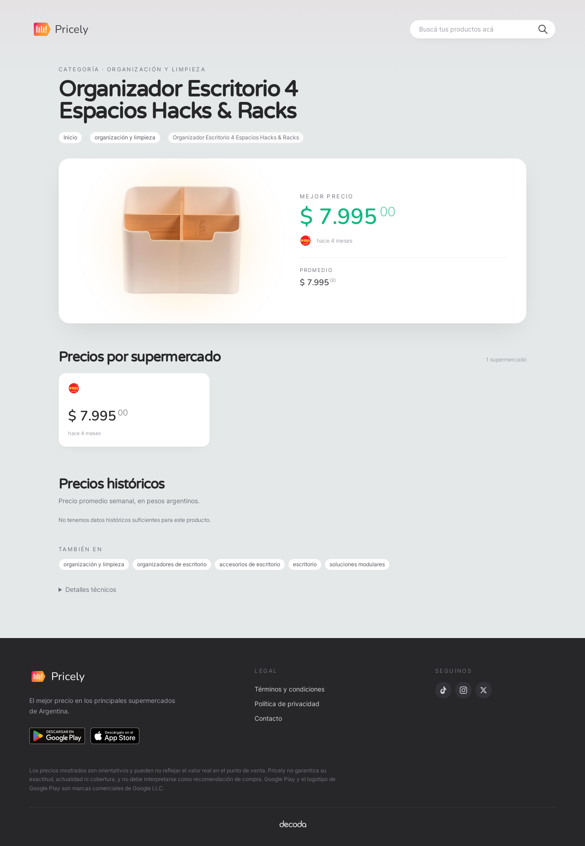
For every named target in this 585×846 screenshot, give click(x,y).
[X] (483, 690)
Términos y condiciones (289, 689)
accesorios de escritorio (249, 564)
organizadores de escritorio (172, 564)
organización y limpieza (125, 137)
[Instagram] (463, 690)
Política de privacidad (287, 704)
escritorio (305, 564)
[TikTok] (443, 690)
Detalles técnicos (90, 589)
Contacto (268, 718)
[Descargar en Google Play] (57, 736)
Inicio (70, 137)
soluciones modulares (357, 564)
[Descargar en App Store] (115, 736)
